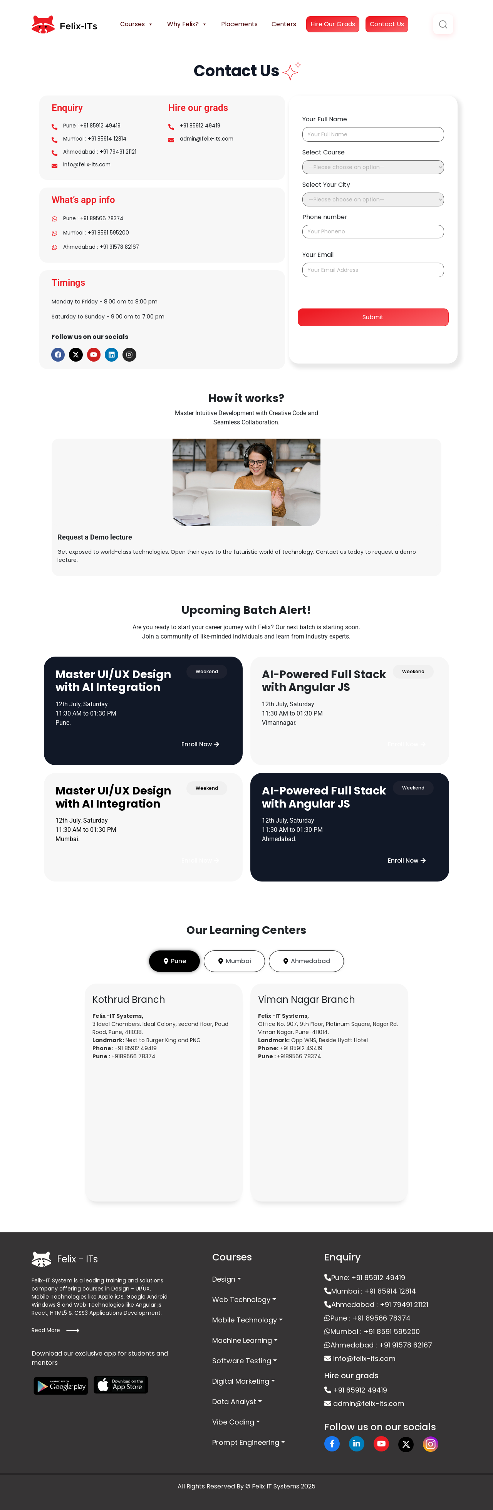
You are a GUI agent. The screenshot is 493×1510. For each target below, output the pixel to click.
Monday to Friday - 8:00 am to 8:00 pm (105, 298)
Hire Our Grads (332, 24)
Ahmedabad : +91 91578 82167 (103, 245)
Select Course (323, 152)
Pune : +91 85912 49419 (93, 126)
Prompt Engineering (245, 1438)
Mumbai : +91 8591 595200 (97, 232)
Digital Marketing (240, 1377)
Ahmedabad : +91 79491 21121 (101, 152)
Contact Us (387, 24)
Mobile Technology (244, 1316)
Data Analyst (234, 1397)
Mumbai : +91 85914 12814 (96, 139)
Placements (239, 24)
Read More (56, 1326)
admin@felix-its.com (208, 139)
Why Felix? (187, 24)
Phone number (324, 217)
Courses (136, 24)
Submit (373, 317)
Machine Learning (242, 1336)
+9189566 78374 (133, 1052)
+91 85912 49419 (201, 126)
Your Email (318, 254)
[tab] (174, 957)
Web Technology (241, 1295)
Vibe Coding (233, 1418)
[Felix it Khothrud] (163, 1128)
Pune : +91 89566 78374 (95, 219)
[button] (200, 740)
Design (223, 1275)
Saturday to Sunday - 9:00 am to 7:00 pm (108, 312)
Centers (284, 24)
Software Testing (241, 1356)
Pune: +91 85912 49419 (364, 1273)
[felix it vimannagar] (329, 1128)
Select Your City (326, 184)
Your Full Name (324, 119)
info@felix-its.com (88, 166)
